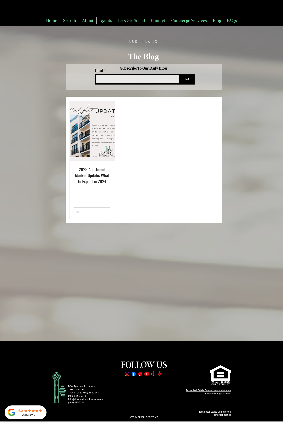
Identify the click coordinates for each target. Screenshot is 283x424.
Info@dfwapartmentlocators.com (85, 399)
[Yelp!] (160, 374)
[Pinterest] (140, 374)
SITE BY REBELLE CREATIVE (143, 417)
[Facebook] (133, 374)
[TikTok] (153, 374)
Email (99, 70)
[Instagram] (127, 374)
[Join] (187, 79)
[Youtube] (146, 374)
